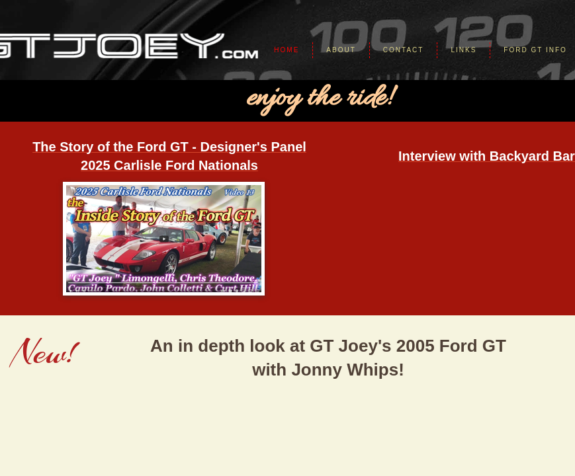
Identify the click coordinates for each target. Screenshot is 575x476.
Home (286, 50)
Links (463, 50)
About (340, 50)
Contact (403, 50)
